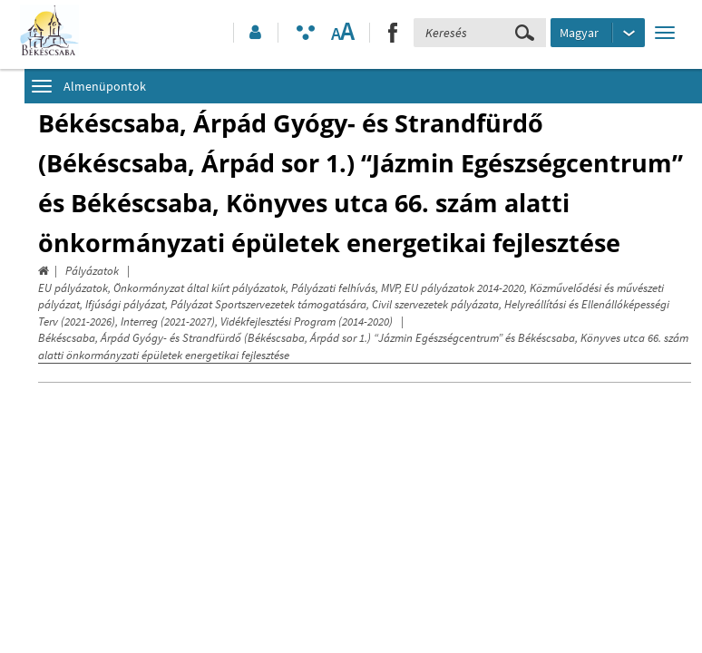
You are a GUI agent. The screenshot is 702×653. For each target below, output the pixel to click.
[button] (254, 33)
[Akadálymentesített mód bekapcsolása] (305, 32)
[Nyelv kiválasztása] (598, 32)
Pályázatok (92, 270)
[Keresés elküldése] (524, 32)
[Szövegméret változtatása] (342, 32)
